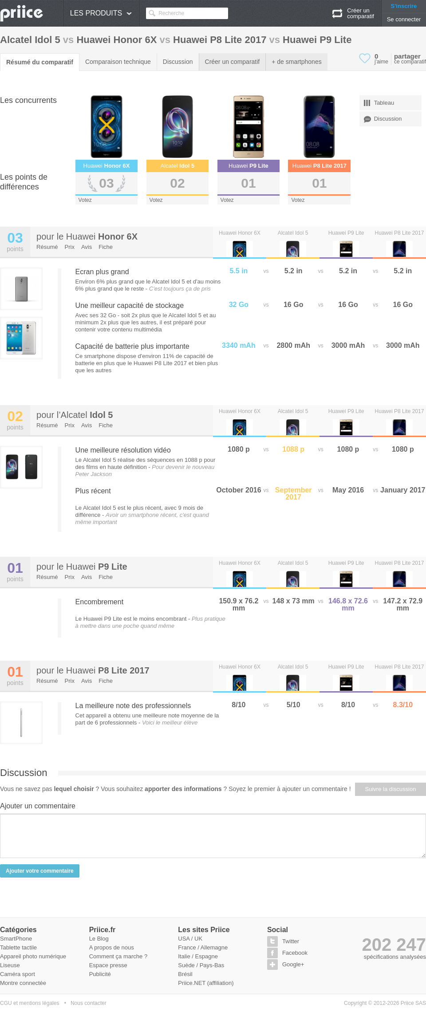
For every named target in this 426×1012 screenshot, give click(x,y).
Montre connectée (23, 983)
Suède (186, 965)
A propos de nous (111, 947)
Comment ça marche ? (118, 956)
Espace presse (108, 965)
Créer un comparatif (232, 61)
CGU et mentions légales (29, 1003)
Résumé (47, 247)
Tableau (379, 103)
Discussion (178, 61)
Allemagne (214, 947)
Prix (70, 247)
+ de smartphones (296, 61)
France (187, 947)
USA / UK (190, 938)
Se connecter (404, 19)
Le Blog (99, 938)
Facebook (295, 952)
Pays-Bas (212, 965)
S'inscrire (404, 6)
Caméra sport (17, 974)
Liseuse (10, 965)
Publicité (100, 974)
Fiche (106, 247)
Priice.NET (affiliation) (205, 983)
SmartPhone (16, 938)
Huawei (102, 236)
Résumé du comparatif (39, 62)
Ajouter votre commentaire (40, 871)
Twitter (290, 941)
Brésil (185, 974)
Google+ (293, 964)
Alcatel (87, 415)
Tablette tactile (18, 947)
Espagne (206, 956)
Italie (184, 956)
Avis (86, 247)
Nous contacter (88, 1003)
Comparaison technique (118, 61)
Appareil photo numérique (33, 956)
